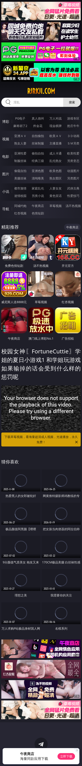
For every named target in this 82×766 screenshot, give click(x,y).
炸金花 (37, 126)
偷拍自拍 (38, 153)
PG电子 (20, 118)
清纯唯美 (38, 178)
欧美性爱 (73, 153)
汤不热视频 (73, 206)
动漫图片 (73, 171)
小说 (5, 191)
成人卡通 (55, 153)
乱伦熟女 (55, 161)
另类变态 (73, 161)
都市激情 (20, 188)
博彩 (5, 121)
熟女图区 (55, 178)
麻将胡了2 (20, 126)
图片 (5, 174)
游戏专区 (73, 118)
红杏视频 (20, 213)
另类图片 (73, 178)
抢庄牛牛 (73, 126)
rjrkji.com (41, 91)
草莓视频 (55, 206)
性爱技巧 (73, 196)
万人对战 (55, 118)
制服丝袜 (20, 161)
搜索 (72, 102)
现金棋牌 (55, 126)
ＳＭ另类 (73, 143)
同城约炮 (20, 206)
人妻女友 (55, 188)
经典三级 (38, 161)
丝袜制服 (38, 143)
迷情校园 (20, 196)
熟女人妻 (20, 143)
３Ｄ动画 (73, 136)
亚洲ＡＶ (20, 136)
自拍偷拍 (38, 136)
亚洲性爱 (20, 153)
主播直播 (55, 143)
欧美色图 (55, 171)
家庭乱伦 (38, 188)
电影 (5, 156)
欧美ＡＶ (55, 136)
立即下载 (66, 756)
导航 (5, 209)
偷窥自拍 (20, 171)
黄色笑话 (55, 196)
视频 (5, 139)
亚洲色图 (38, 171)
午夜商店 (38, 206)
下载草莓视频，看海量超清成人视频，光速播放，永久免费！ (41, 440)
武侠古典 (73, 188)
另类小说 (38, 196)
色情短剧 (38, 213)
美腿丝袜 (20, 178)
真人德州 (38, 118)
